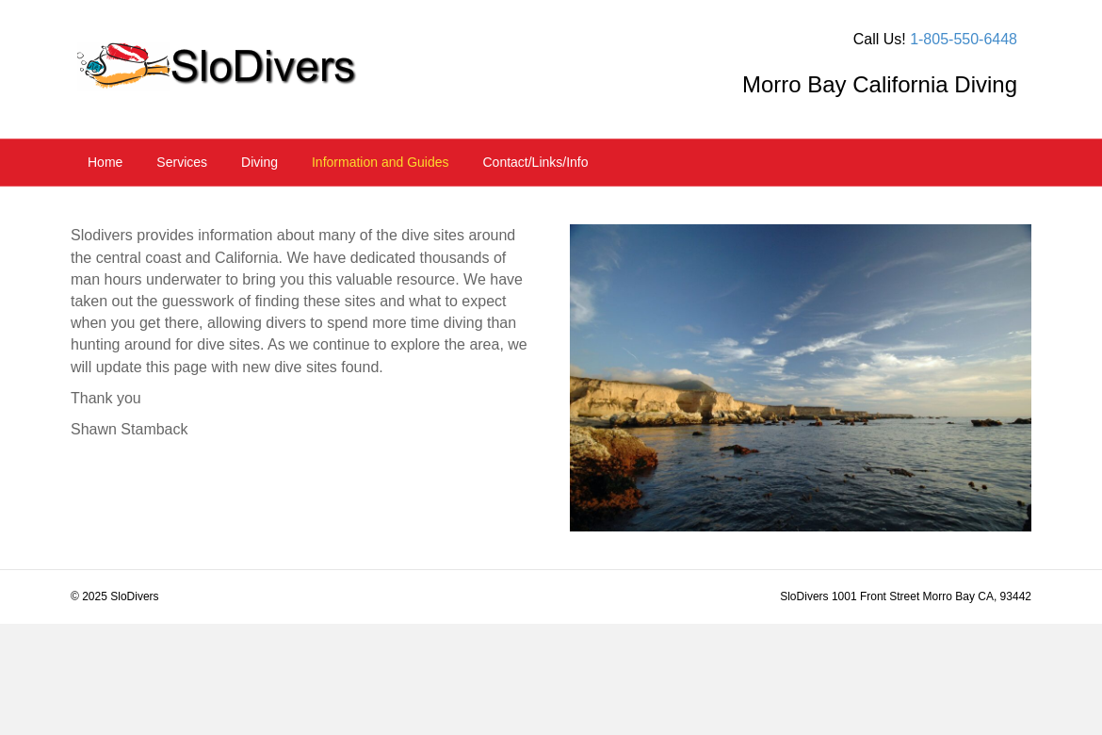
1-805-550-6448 (963, 39)
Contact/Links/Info (535, 162)
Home (105, 162)
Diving (259, 162)
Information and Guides (380, 162)
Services (181, 162)
